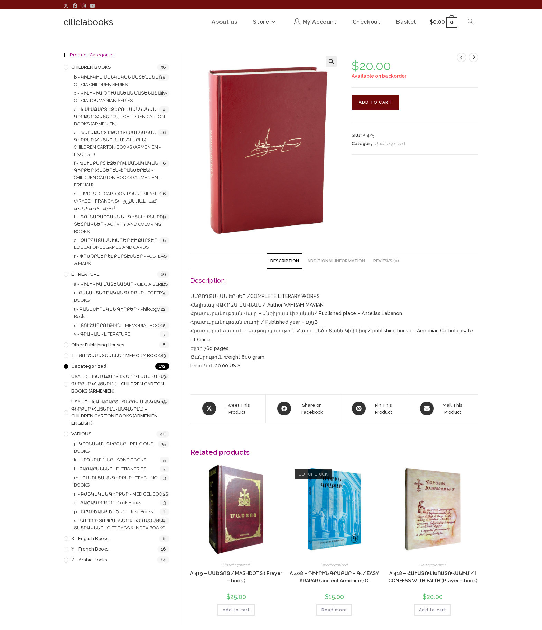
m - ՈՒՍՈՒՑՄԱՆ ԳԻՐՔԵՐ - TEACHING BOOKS (115, 481)
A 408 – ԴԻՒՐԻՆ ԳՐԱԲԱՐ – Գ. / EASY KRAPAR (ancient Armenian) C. (334, 576)
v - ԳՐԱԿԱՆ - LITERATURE (102, 334)
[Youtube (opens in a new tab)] (92, 6)
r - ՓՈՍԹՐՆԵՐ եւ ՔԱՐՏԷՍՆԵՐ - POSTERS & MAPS (120, 260)
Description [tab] (284, 260)
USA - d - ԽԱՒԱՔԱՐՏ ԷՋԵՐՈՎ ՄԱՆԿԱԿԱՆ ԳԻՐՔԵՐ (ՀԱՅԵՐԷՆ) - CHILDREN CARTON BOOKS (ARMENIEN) (119, 384)
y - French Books (89, 549)
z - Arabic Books (89, 559)
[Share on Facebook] (303, 408)
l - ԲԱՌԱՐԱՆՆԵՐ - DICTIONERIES (110, 468)
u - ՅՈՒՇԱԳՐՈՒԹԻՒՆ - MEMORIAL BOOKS (119, 325)
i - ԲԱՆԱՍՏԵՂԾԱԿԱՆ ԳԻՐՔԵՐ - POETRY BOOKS (119, 296)
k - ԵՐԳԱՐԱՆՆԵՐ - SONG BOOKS (110, 459)
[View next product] (473, 57)
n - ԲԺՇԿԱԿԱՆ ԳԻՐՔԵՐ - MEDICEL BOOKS (121, 494)
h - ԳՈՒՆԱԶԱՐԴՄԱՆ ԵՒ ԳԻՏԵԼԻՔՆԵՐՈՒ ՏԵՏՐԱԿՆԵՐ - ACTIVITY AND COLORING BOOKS (120, 224)
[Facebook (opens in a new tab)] (75, 6)
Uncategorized (390, 143)
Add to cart (375, 102)
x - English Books (89, 538)
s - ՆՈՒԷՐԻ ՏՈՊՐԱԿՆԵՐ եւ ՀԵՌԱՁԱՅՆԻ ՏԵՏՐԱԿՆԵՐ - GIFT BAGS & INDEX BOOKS (119, 524)
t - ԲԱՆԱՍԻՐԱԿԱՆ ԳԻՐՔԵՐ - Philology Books (117, 313)
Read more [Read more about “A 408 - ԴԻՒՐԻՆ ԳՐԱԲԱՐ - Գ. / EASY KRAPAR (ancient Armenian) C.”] (334, 609)
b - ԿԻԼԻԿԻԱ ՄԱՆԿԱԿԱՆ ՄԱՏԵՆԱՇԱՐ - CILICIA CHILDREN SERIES (119, 81)
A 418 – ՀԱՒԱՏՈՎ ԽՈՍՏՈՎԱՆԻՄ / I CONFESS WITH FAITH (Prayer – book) (432, 576)
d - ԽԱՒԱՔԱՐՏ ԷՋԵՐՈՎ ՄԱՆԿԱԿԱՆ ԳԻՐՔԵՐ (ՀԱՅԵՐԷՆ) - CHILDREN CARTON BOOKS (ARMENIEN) (119, 116)
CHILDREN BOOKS (91, 67)
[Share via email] (443, 408)
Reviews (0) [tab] (386, 260)
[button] (331, 61)
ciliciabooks (88, 22)
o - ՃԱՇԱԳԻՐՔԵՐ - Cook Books (107, 502)
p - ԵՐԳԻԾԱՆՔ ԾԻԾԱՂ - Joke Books (113, 511)
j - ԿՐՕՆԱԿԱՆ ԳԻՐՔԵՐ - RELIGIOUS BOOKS (113, 447)
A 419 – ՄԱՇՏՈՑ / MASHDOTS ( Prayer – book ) (236, 576)
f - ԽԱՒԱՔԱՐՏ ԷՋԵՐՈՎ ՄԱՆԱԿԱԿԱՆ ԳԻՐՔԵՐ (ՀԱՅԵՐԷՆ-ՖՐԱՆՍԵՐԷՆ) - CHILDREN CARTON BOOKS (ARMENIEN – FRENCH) (117, 174)
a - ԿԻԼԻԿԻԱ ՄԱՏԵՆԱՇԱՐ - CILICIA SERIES (121, 284)
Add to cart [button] (236, 609)
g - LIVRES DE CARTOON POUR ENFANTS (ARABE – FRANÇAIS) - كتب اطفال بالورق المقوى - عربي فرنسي (117, 201)
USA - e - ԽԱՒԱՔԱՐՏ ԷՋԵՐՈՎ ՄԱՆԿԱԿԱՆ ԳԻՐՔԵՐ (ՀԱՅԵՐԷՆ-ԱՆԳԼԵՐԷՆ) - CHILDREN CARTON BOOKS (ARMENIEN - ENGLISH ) (119, 412)
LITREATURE (85, 274)
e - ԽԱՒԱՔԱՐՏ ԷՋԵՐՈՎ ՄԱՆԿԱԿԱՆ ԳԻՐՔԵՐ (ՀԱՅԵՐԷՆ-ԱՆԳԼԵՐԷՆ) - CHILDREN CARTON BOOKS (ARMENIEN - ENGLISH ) (117, 143)
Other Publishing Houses (97, 344)
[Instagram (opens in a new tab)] (84, 6)
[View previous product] (461, 57)
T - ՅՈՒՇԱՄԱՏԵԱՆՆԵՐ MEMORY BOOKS (117, 355)
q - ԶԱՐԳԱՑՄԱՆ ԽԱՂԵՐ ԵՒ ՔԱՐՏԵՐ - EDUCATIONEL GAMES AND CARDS (117, 244)
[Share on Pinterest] (374, 408)
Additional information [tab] (336, 260)
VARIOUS (81, 433)
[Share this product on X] (228, 408)
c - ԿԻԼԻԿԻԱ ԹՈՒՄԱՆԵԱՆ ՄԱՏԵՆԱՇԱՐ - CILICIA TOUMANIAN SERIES (120, 97)
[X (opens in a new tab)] (67, 6)
